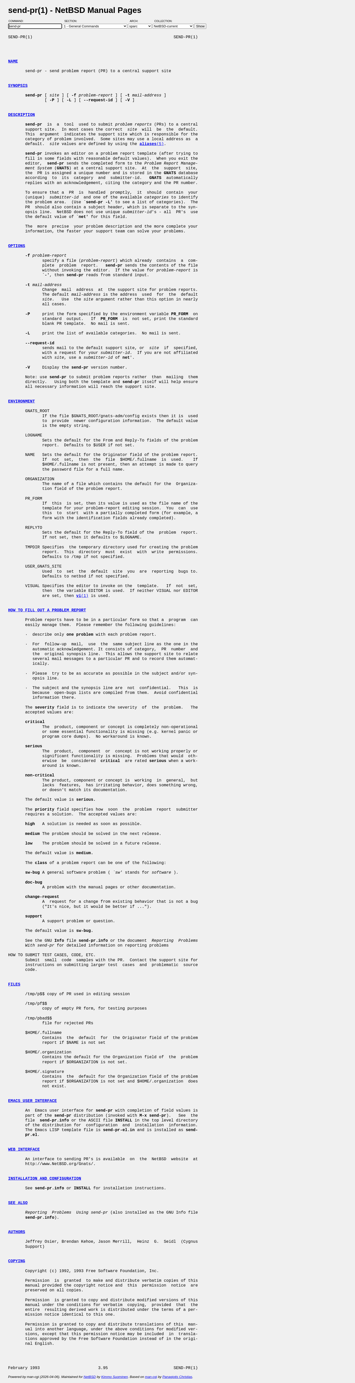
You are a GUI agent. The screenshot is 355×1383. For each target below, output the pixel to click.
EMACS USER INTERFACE (32, 1101)
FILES (14, 984)
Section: (71, 21)
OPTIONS (16, 246)
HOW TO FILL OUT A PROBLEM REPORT (47, 610)
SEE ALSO (18, 1203)
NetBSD (90, 1377)
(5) (151, 144)
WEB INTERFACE (24, 1149)
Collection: (163, 21)
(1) (82, 596)
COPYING (16, 1261)
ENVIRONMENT (21, 401)
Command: (18, 21)
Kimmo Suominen (114, 1377)
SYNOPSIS (18, 86)
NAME (13, 61)
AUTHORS (16, 1232)
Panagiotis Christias (177, 1377)
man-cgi (151, 1377)
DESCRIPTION (21, 115)
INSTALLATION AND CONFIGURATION (44, 1178)
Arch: (136, 21)
